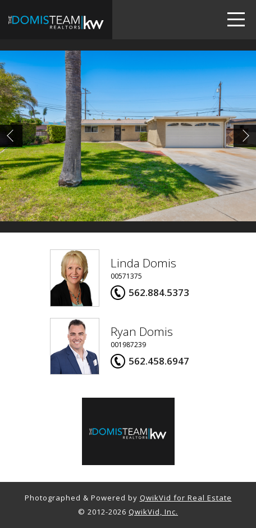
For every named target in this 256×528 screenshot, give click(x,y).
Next (245, 136)
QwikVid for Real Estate (186, 498)
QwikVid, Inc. (153, 512)
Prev (11, 136)
